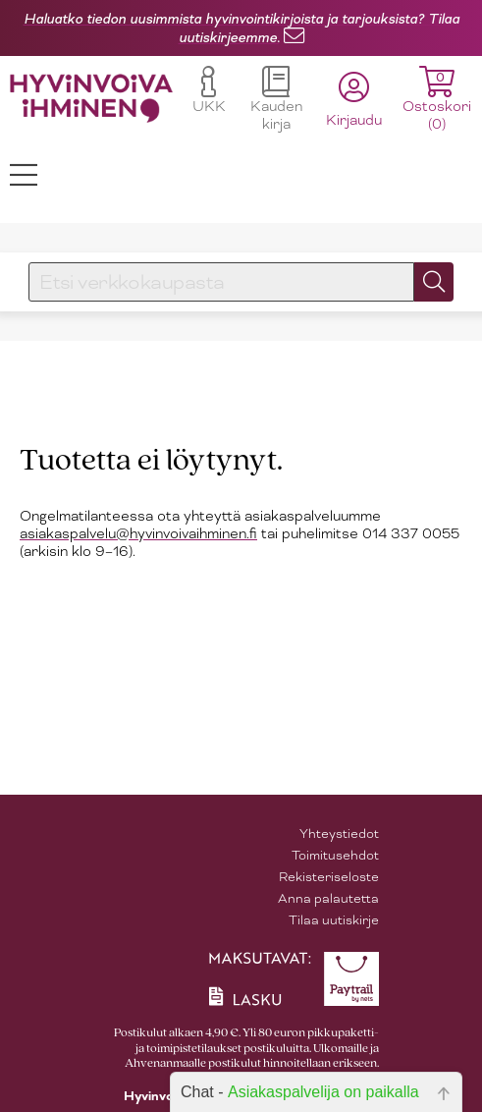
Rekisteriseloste (329, 876)
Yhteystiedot (339, 833)
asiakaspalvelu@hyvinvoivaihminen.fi (138, 533)
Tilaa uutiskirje (334, 920)
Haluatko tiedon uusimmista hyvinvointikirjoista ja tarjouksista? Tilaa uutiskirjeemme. (241, 28)
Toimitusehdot (335, 855)
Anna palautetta (328, 898)
